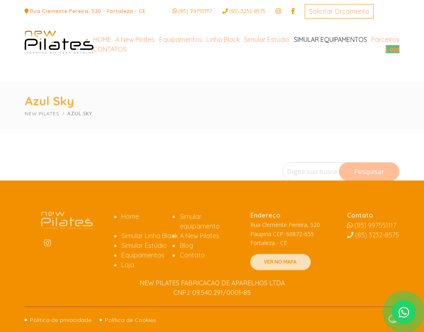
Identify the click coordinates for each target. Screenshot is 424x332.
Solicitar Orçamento (339, 11)
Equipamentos (180, 70)
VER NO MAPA (280, 281)
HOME (102, 70)
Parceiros (385, 70)
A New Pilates (135, 70)
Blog (186, 265)
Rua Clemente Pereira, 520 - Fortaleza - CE (87, 11)
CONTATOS (110, 79)
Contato (192, 274)
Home (130, 236)
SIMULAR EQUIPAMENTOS (330, 70)
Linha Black (223, 70)
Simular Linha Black (149, 255)
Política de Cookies (130, 320)
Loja (392, 79)
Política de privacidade (60, 320)
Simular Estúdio (266, 70)
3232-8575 (247, 11)
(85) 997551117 (195, 11)
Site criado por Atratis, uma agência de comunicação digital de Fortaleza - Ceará (394, 319)
